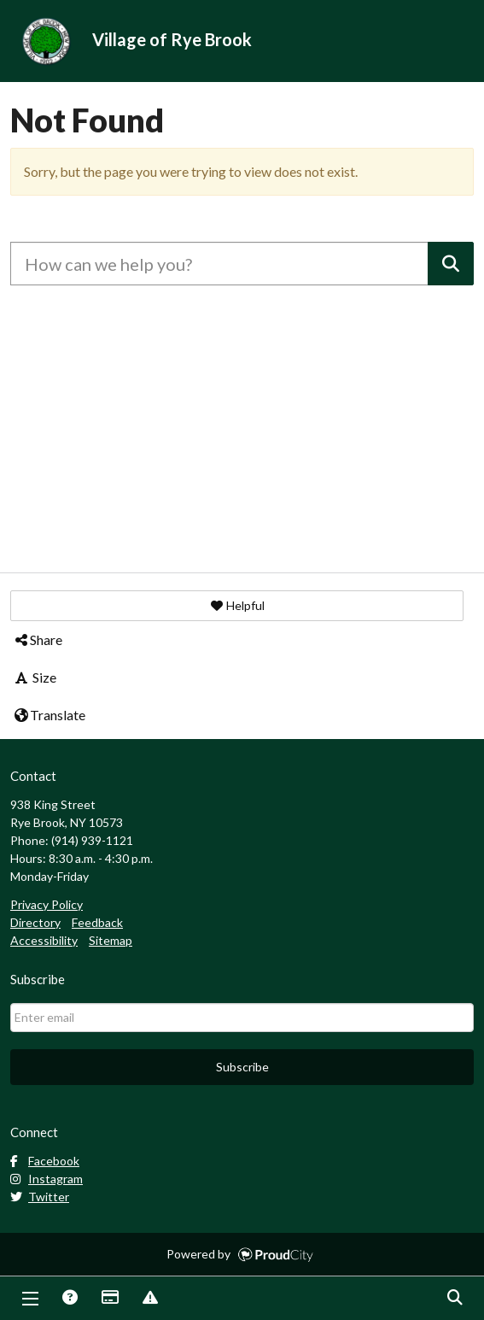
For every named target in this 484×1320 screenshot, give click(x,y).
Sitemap (110, 940)
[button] (237, 605)
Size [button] (34, 677)
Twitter (39, 1196)
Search (454, 1298)
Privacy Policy (46, 904)
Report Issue (149, 1298)
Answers (69, 1298)
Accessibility (44, 940)
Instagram (46, 1178)
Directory (35, 922)
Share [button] (37, 639)
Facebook (44, 1160)
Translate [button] (49, 715)
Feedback (97, 922)
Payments (109, 1298)
